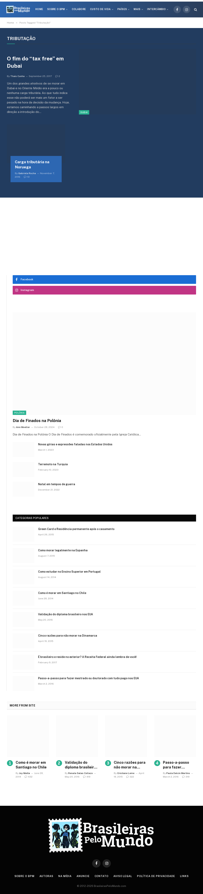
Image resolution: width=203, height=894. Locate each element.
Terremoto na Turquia (53, 464)
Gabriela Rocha (27, 173)
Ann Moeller (23, 427)
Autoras (46, 876)
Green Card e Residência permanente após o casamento (76, 529)
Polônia (19, 413)
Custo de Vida (100, 9)
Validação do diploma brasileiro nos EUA (65, 614)
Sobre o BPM (56, 9)
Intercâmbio (156, 9)
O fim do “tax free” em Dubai (35, 62)
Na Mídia (65, 876)
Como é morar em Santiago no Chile (62, 593)
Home (39, 9)
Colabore (79, 9)
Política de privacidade (156, 876)
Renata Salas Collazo (80, 773)
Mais (137, 9)
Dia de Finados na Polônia (37, 420)
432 (29, 776)
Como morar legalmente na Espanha (63, 550)
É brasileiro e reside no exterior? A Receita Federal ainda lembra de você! (87, 657)
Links (184, 876)
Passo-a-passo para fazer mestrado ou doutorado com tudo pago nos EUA (88, 678)
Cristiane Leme (125, 773)
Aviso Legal (122, 876)
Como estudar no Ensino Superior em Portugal (69, 571)
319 (186, 776)
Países (122, 9)
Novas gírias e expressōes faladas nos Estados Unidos (75, 444)
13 (27, 176)
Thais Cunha (17, 76)
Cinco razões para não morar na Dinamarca (67, 635)
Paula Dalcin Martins (178, 773)
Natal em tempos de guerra (56, 484)
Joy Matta (24, 773)
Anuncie (83, 876)
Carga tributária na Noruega (32, 164)
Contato (101, 876)
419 (86, 776)
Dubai (84, 112)
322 (130, 776)
